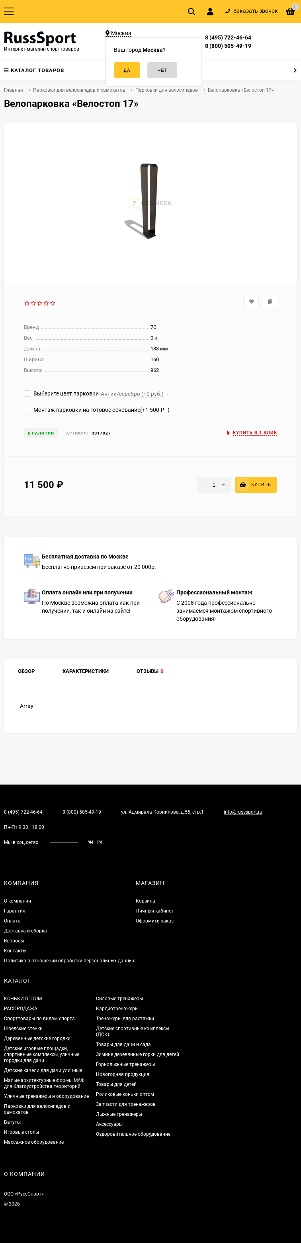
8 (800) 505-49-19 (228, 46)
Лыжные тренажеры (119, 1114)
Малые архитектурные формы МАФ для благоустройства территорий (44, 1083)
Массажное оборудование (34, 1142)
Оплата (12, 921)
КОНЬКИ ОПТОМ (23, 998)
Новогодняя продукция (122, 1074)
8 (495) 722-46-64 (228, 37)
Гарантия (14, 911)
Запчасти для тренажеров (126, 1104)
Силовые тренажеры (119, 998)
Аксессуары (109, 1124)
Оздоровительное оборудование (133, 1134)
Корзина (145, 901)
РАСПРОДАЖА (20, 1008)
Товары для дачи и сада (123, 1044)
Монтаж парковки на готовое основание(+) (97, 410)
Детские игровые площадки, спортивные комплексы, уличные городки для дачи (41, 1054)
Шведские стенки (23, 1028)
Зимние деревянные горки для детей (137, 1054)
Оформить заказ (155, 921)
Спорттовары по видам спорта (39, 1018)
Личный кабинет (155, 911)
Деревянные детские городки (37, 1038)
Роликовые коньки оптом (125, 1094)
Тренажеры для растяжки (125, 1018)
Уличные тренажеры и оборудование (46, 1096)
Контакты (15, 951)
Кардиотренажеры (117, 1008)
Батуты (12, 1122)
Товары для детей (116, 1084)
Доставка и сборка (25, 931)
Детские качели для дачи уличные (43, 1070)
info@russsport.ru (243, 812)
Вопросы (14, 941)
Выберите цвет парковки (61, 393)
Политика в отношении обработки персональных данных (69, 961)
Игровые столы (21, 1132)
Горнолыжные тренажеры (125, 1064)
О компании (17, 901)
